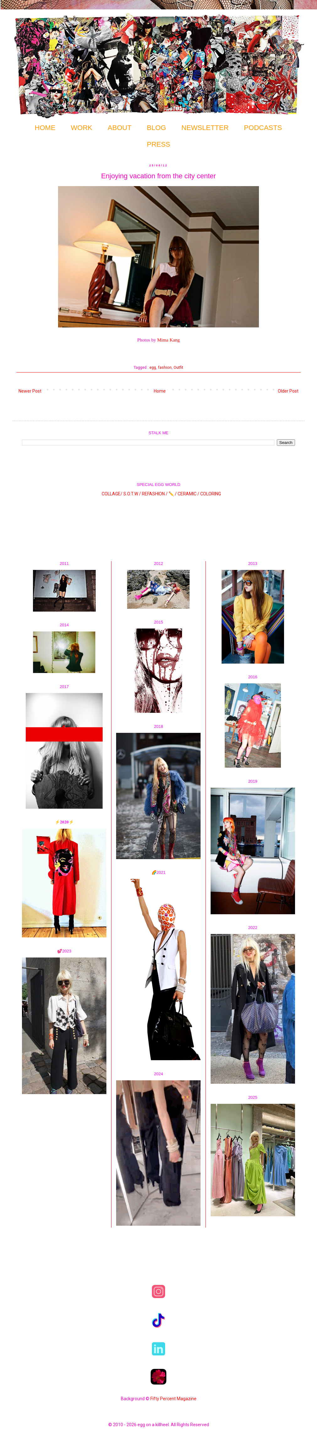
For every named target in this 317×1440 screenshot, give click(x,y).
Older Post (288, 391)
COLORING (210, 493)
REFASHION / (155, 493)
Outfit (178, 367)
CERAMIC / (188, 493)
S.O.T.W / (132, 493)
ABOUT (120, 128)
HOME (45, 128)
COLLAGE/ (112, 493)
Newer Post (30, 391)
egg (152, 367)
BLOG (156, 128)
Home (160, 391)
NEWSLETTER (204, 128)
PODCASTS (263, 128)
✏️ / (173, 493)
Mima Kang (168, 339)
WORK (81, 128)
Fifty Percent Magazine (173, 1398)
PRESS (158, 144)
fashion (165, 367)
